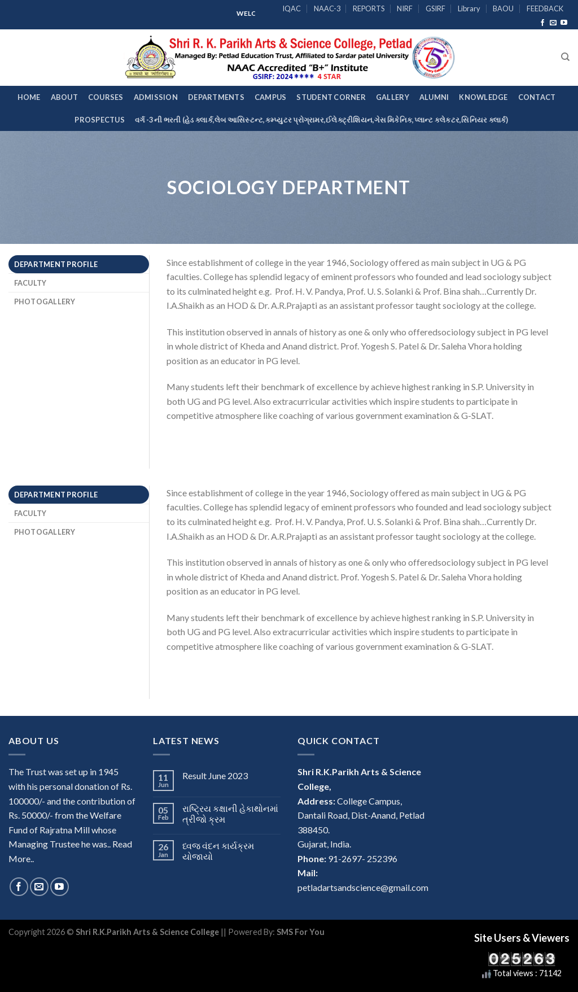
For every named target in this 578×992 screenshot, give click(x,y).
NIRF (405, 8)
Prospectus (100, 119)
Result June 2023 (215, 775)
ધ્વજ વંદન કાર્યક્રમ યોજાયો (218, 851)
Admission (156, 97)
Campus (271, 97)
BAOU (503, 8)
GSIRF (435, 8)
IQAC (291, 8)
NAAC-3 (327, 8)
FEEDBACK (545, 8)
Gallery (392, 97)
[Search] (565, 57)
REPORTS (368, 8)
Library (469, 8)
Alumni (434, 97)
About (64, 97)
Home (29, 97)
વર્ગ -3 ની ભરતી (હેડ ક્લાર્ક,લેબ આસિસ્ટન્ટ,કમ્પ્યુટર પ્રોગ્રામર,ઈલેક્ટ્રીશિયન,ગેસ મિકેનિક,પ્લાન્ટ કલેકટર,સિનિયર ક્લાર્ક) (322, 119)
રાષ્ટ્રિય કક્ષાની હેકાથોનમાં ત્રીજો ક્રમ (230, 813)
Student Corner (331, 97)
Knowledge (483, 97)
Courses (106, 97)
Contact (537, 97)
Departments (216, 97)
